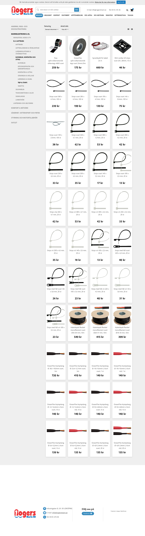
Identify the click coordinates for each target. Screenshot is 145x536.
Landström (20, 100)
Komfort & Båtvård (19, 108)
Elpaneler (21, 63)
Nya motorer (99, 15)
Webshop (39, 15)
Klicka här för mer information (105, 2)
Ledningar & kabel (25, 79)
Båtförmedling (77, 15)
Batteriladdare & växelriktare (27, 48)
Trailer (130, 15)
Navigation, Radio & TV (22, 38)
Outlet (14, 122)
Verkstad (109, 15)
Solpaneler (20, 89)
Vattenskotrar (120, 15)
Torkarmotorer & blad (25, 93)
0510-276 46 (116, 10)
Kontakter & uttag (25, 72)
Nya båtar (88, 15)
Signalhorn (20, 96)
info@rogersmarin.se (99, 10)
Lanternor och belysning (23, 103)
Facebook (87, 513)
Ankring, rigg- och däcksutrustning (19, 27)
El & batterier (18, 41)
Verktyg (21, 86)
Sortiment (65, 15)
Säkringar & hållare (26, 76)
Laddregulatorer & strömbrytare (23, 52)
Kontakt (56, 15)
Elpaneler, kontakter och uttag (25, 58)
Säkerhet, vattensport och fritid (25, 113)
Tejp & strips (22, 83)
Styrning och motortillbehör (24, 118)
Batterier (19, 44)
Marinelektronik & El (20, 34)
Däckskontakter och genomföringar (26, 67)
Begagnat (48, 15)
